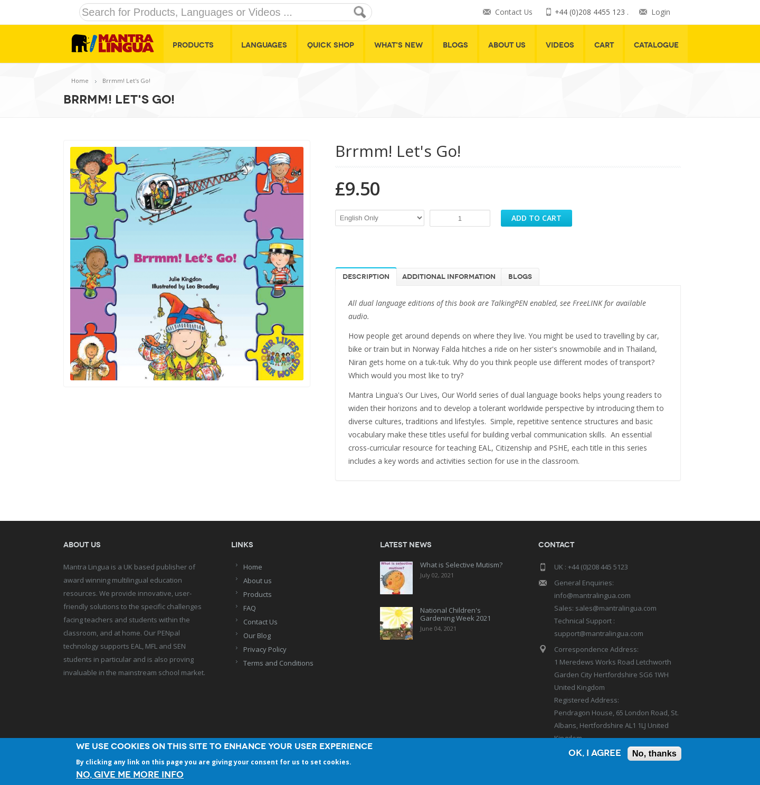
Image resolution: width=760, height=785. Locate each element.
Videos (560, 45)
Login (660, 12)
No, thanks (654, 754)
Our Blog (257, 635)
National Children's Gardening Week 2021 (455, 614)
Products (197, 45)
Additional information (449, 277)
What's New (398, 45)
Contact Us (513, 12)
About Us (507, 45)
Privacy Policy (265, 649)
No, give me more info (130, 774)
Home (80, 81)
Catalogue (656, 45)
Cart (604, 45)
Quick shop (330, 45)
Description (366, 277)
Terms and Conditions (278, 663)
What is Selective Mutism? (461, 564)
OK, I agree (593, 754)
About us (257, 580)
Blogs (455, 45)
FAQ (249, 608)
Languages (264, 45)
